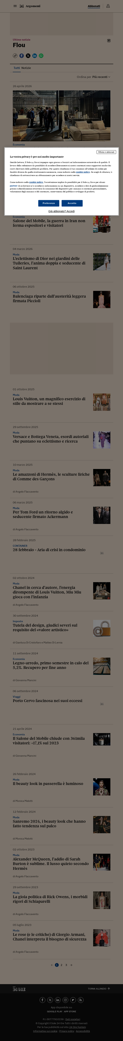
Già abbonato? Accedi (61, 211)
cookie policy (83, 172)
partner (14, 186)
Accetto (72, 203)
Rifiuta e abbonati (106, 152)
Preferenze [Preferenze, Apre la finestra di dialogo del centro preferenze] (49, 203)
